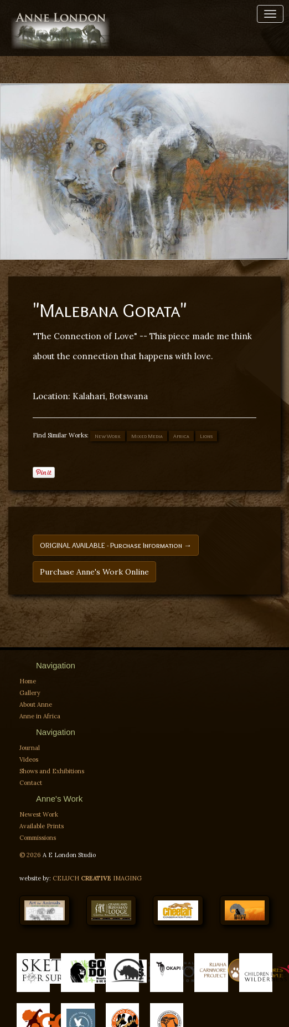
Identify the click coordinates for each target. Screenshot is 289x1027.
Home (27, 681)
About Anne (35, 704)
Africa (181, 436)
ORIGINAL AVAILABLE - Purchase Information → (116, 545)
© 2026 (31, 855)
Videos (28, 759)
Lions (206, 436)
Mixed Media (147, 436)
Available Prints (41, 826)
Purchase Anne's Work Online (94, 572)
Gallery (29, 693)
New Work (108, 436)
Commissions (37, 838)
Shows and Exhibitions (51, 771)
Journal (29, 748)
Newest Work (38, 814)
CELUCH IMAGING (97, 878)
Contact (30, 783)
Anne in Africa (39, 716)
